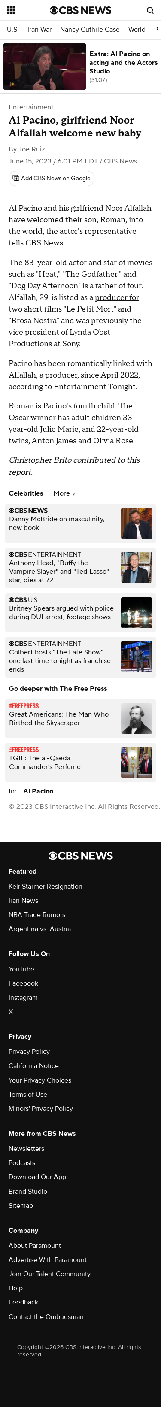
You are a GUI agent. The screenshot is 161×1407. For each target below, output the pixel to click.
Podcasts (22, 1162)
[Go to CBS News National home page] (81, 10)
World (137, 30)
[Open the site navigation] (28, 10)
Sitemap (21, 1205)
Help (16, 1288)
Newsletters (26, 1148)
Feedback (23, 1302)
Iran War (39, 30)
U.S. (13, 30)
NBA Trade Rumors (37, 914)
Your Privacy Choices (40, 1080)
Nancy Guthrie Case (90, 30)
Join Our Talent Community (50, 1274)
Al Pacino (38, 791)
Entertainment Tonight (95, 387)
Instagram (23, 997)
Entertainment (31, 107)
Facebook (23, 983)
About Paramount (35, 1245)
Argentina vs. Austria (40, 929)
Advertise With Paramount (48, 1259)
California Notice (34, 1065)
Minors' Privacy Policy (41, 1108)
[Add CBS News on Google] (51, 178)
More (64, 493)
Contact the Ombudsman (46, 1316)
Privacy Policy (29, 1051)
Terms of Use (28, 1094)
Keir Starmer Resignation (45, 886)
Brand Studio (28, 1191)
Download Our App (37, 1177)
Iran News (23, 900)
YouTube (21, 969)
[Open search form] (150, 10)
